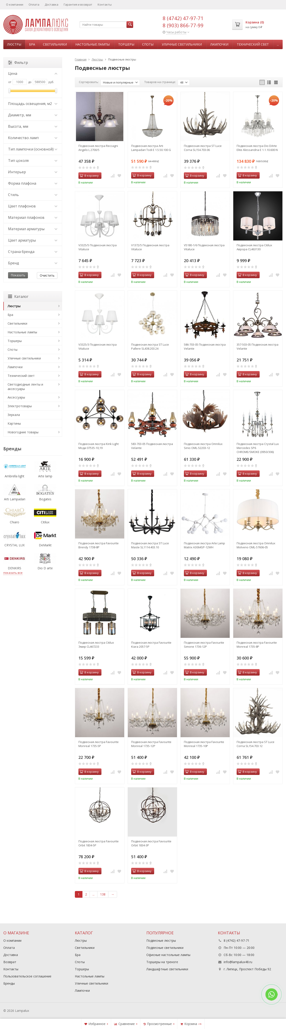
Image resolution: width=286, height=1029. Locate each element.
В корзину (89, 175)
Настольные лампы (92, 44)
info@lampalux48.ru (238, 962)
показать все (13, 573)
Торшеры (126, 44)
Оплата (34, 4)
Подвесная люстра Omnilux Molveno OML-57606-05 (256, 545)
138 (102, 894)
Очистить (47, 275)
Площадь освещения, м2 (32, 103)
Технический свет (253, 44)
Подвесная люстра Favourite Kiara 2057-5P (151, 645)
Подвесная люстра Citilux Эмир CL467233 (96, 645)
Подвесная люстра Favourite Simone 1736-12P (204, 645)
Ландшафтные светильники (167, 969)
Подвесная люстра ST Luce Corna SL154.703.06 (203, 148)
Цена (32, 73)
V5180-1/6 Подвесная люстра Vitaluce (204, 247)
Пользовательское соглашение (27, 976)
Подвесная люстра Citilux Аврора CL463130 (254, 247)
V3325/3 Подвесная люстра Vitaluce (97, 346)
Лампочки (219, 44)
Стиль (32, 194)
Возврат (9, 962)
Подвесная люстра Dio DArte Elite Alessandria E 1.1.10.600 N (257, 148)
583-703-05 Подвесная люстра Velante (152, 446)
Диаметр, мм (32, 115)
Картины (14, 423)
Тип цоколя (32, 160)
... (278, 44)
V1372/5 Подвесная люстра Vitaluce (150, 247)
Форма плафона (32, 183)
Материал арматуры (32, 229)
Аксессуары (16, 397)
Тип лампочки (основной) (32, 149)
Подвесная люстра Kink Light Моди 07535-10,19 (98, 446)
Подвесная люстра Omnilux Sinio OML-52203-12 (203, 446)
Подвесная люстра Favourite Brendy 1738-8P (98, 545)
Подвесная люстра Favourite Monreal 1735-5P (98, 744)
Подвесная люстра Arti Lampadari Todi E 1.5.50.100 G (151, 148)
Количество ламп (32, 138)
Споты (148, 44)
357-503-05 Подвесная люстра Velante (257, 346)
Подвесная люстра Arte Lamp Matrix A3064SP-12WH (204, 545)
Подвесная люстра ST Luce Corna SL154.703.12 (255, 744)
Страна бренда (32, 251)
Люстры (14, 44)
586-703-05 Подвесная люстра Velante (205, 346)
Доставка (51, 4)
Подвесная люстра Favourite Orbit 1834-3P (151, 843)
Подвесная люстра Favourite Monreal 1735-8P (257, 645)
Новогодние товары (23, 432)
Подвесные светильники (164, 948)
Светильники (55, 44)
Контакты (105, 4)
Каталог (18, 296)
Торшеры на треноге (162, 962)
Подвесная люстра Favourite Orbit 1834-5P (98, 843)
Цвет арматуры (32, 240)
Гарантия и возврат (78, 4)
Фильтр (18, 62)
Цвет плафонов (32, 206)
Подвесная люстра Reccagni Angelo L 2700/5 (98, 148)
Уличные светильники (182, 44)
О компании (14, 4)
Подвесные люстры (161, 940)
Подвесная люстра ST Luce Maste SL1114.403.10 (150, 545)
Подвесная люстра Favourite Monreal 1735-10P (204, 744)
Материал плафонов (32, 217)
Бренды (9, 983)
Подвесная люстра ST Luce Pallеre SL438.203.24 (150, 346)
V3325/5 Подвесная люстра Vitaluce (97, 247)
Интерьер (32, 172)
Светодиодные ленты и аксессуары (25, 386)
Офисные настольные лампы (168, 955)
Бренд (32, 263)
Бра (32, 44)
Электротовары (20, 406)
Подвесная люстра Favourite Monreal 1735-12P (151, 744)
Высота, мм (32, 126)
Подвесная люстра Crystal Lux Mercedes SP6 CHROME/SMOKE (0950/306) (258, 448)
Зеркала (14, 415)
